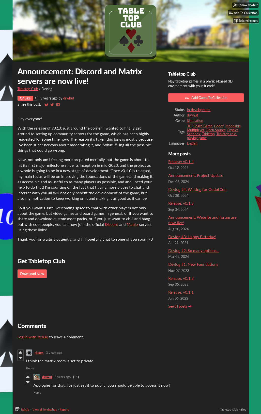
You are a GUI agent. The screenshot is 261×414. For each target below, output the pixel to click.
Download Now (32, 274)
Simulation (195, 121)
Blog (243, 409)
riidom (39, 353)
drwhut (68, 98)
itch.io (25, 409)
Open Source (216, 130)
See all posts (177, 306)
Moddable (233, 126)
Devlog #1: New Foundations (193, 264)
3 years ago (54, 353)
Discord (111, 224)
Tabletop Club (27, 89)
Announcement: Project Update (195, 175)
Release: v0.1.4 (181, 161)
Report (64, 409)
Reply (30, 368)
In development (199, 110)
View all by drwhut (44, 409)
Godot (219, 126)
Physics (232, 130)
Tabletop (208, 134)
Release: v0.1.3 (181, 203)
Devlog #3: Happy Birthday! (192, 236)
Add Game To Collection (206, 98)
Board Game (202, 126)
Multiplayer (195, 130)
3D (189, 126)
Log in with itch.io (32, 336)
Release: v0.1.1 (181, 292)
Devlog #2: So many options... (193, 250)
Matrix (132, 224)
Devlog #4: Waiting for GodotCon (197, 189)
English (192, 143)
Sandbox (193, 134)
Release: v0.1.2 (181, 278)
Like (25, 98)
